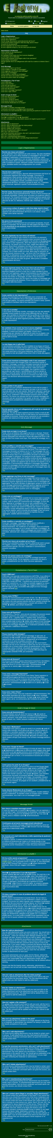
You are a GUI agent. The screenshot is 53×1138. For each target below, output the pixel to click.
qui (16, 588)
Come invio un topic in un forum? (11, 68)
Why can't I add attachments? (10, 131)
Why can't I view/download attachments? (13, 136)
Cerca (35, 23)
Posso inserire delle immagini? (10, 87)
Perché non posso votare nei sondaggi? (13, 77)
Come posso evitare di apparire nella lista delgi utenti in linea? (19, 42)
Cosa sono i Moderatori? (8, 98)
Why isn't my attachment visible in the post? (14, 130)
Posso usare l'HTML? (7, 84)
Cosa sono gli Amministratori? (10, 96)
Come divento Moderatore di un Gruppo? (13, 102)
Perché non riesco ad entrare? (10, 38)
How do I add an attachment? (10, 124)
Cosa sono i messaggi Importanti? (11, 90)
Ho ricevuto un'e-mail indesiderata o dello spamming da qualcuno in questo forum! (25, 110)
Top (3, 166)
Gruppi (36, 21)
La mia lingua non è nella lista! (10, 57)
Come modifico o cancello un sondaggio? (13, 74)
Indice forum (4, 30)
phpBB (24, 1135)
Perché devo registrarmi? (8, 39)
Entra (41, 23)
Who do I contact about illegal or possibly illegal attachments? (19, 138)
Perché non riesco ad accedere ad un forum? (14, 76)
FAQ (30, 21)
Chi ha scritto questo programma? (11, 115)
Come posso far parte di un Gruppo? (12, 101)
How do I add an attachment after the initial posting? (16, 125)
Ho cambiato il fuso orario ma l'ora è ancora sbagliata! (17, 55)
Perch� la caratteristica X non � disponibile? (15, 117)
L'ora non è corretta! (7, 53)
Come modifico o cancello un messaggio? (13, 69)
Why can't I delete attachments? (10, 135)
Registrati (44, 21)
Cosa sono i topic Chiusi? (8, 91)
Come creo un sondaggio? (9, 72)
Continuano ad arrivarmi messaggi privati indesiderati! (17, 109)
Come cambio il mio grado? (9, 60)
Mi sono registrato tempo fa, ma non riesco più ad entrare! (18, 47)
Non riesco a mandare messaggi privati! (13, 107)
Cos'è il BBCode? (6, 82)
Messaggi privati (10, 23)
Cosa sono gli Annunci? (8, 88)
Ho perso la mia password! (9, 44)
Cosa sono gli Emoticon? (8, 85)
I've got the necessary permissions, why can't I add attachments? (20, 133)
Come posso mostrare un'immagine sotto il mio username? (18, 58)
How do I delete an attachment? (10, 127)
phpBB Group (7, 861)
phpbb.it (26, 1136)
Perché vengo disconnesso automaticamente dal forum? (18, 41)
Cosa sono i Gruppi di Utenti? (10, 99)
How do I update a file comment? (11, 128)
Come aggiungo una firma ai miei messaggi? (14, 71)
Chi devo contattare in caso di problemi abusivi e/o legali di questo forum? (23, 119)
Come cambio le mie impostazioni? (11, 52)
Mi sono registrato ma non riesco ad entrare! (14, 46)
